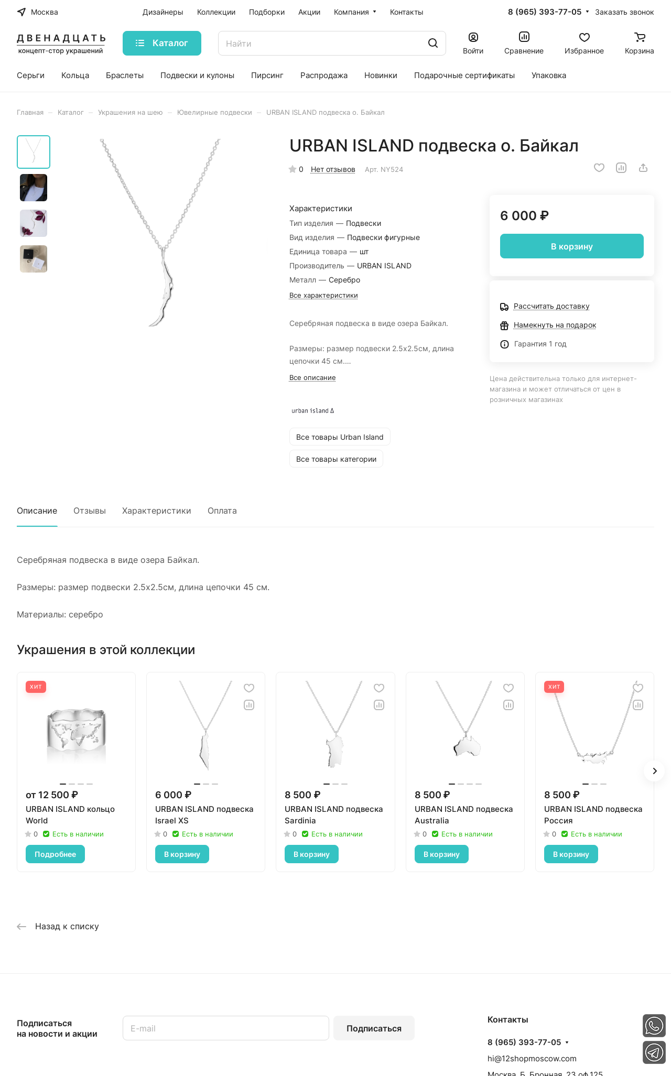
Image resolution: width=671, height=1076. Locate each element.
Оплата (222, 510)
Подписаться (374, 1028)
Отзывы (89, 510)
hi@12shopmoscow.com (532, 1058)
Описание (37, 510)
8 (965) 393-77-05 (544, 12)
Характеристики (156, 510)
